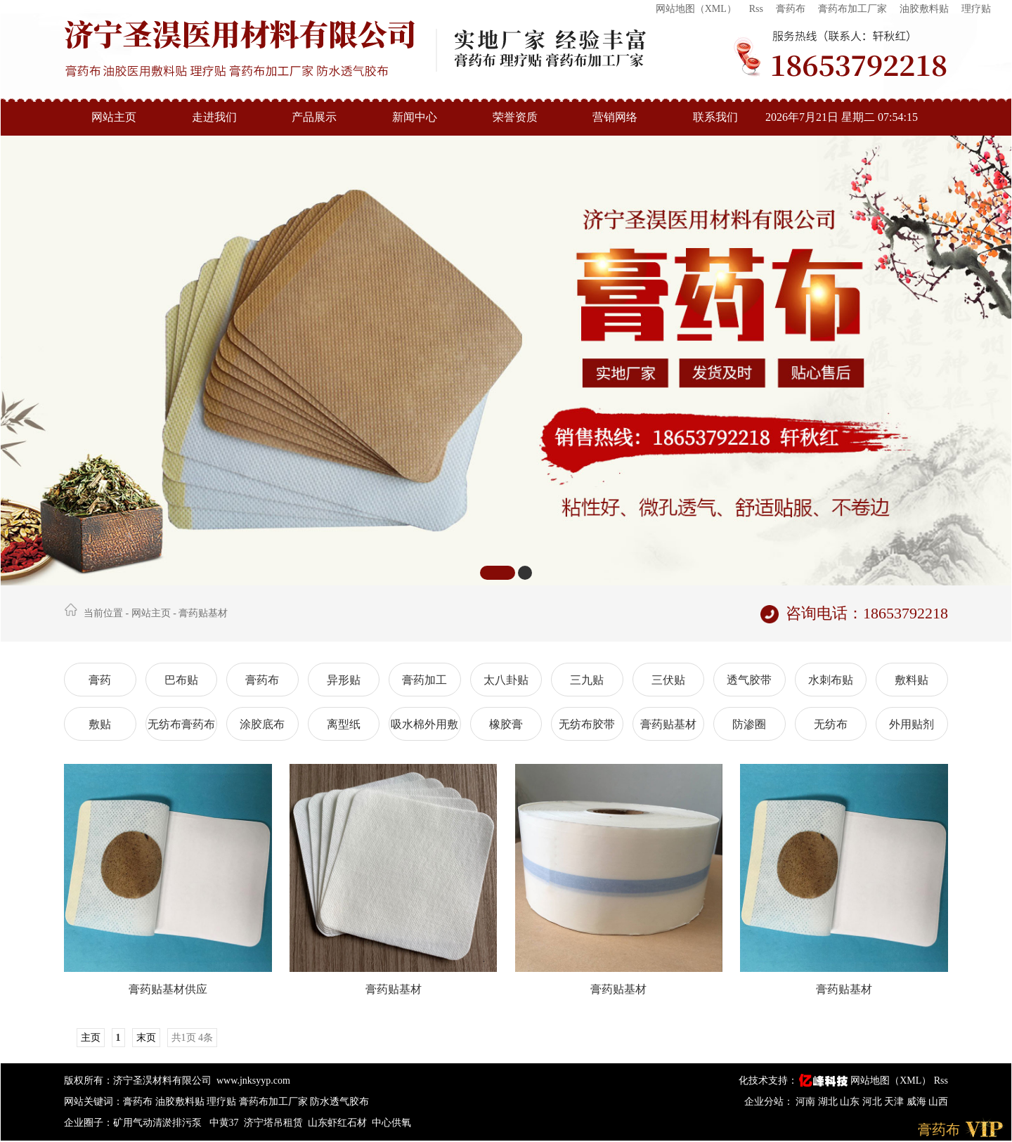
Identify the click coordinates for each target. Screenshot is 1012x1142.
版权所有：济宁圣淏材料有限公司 (138, 1080)
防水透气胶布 (339, 1101)
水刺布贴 (830, 680)
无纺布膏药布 (181, 724)
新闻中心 (414, 117)
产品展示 (314, 117)
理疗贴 (976, 9)
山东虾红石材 (337, 1122)
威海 (918, 1101)
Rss (756, 9)
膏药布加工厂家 (852, 9)
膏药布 (790, 9)
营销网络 (614, 117)
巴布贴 (181, 680)
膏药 (100, 680)
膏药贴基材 (203, 613)
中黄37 (224, 1122)
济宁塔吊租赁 (273, 1122)
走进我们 (214, 117)
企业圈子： (88, 1122)
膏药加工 (424, 680)
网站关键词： (93, 1101)
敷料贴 (911, 680)
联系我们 (715, 117)
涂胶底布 (262, 724)
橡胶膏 (506, 724)
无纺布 (831, 724)
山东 (851, 1101)
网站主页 (113, 117)
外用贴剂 (911, 724)
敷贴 (100, 724)
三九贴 (587, 680)
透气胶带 (749, 680)
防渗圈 (749, 724)
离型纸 (344, 724)
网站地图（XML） (696, 9)
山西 (938, 1101)
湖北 (829, 1101)
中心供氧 (391, 1122)
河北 (873, 1101)
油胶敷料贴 (924, 9)
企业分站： (768, 1101)
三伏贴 (668, 680)
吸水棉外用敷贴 (424, 729)
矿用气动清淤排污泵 (159, 1122)
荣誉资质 (515, 117)
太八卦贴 (506, 680)
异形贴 (344, 680)
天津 (895, 1101)
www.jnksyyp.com (253, 1080)
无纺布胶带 (587, 724)
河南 (807, 1101)
